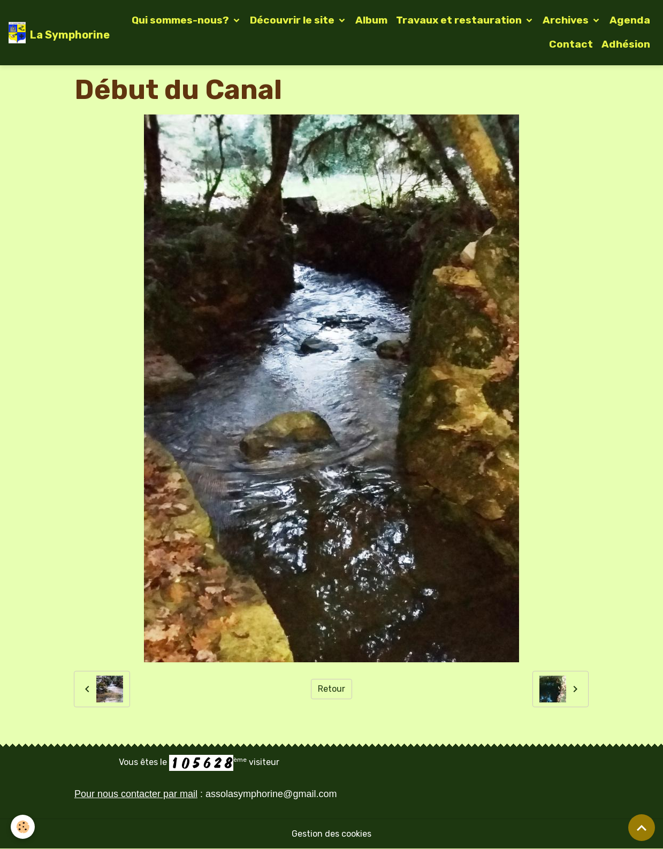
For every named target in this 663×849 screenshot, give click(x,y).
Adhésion (625, 44)
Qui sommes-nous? (181, 20)
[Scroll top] (641, 827)
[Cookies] (23, 827)
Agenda (629, 20)
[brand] (52, 32)
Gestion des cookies (331, 834)
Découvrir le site (293, 20)
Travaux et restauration (460, 20)
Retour (331, 689)
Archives (567, 20)
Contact (571, 44)
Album (371, 20)
